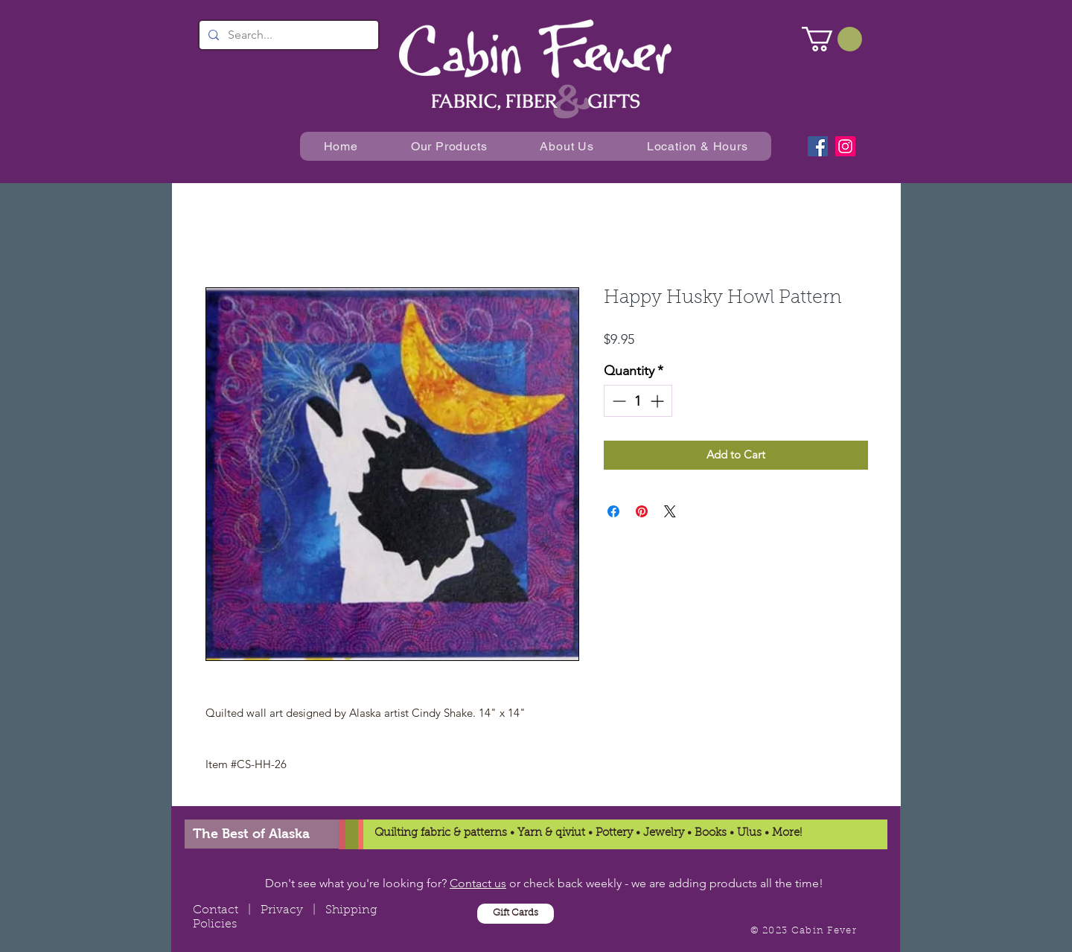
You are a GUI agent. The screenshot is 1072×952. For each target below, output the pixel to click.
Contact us (478, 883)
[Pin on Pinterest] (642, 511)
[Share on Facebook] (613, 511)
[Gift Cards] (515, 914)
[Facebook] (818, 146)
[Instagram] (845, 146)
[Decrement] (617, 401)
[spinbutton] (638, 401)
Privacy (282, 910)
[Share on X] (670, 511)
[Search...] (287, 35)
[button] (832, 39)
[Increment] (658, 401)
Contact (215, 910)
